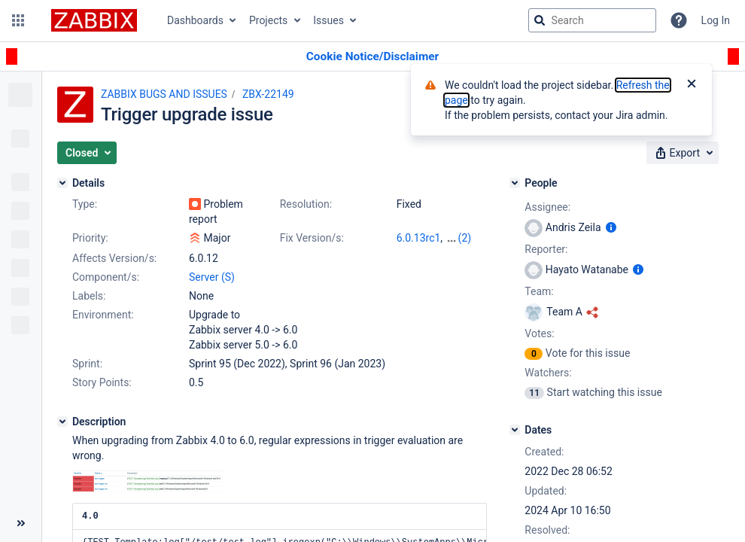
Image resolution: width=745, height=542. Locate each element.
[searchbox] (592, 20)
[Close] (691, 85)
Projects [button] (268, 20)
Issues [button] (328, 20)
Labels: (88, 296)
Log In (715, 20)
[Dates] (514, 430)
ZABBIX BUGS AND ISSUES (164, 94)
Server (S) (212, 277)
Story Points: (102, 382)
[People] (514, 183)
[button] (18, 20)
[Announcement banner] (372, 57)
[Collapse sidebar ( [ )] (21, 523)
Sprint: (87, 364)
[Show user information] (611, 227)
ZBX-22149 (268, 94)
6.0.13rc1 (419, 238)
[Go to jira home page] (94, 20)
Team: (539, 291)
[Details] (62, 183)
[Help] (679, 20)
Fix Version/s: (312, 238)
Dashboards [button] (195, 20)
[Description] (62, 421)
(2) (465, 238)
